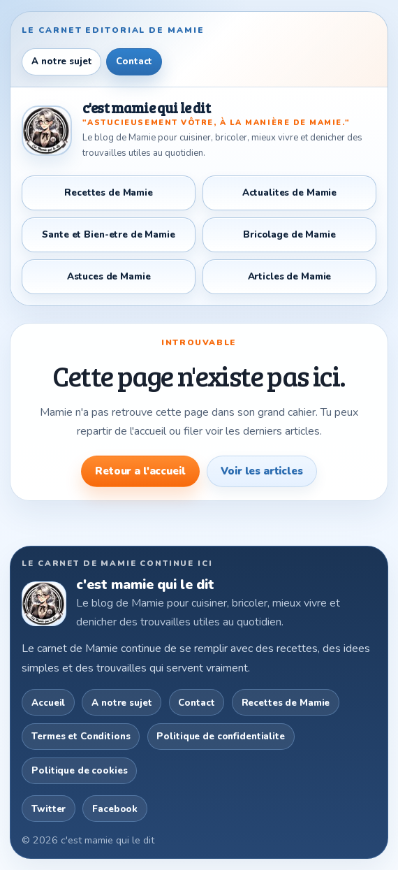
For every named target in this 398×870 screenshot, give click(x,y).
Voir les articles (261, 471)
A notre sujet (61, 61)
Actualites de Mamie (289, 192)
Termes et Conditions (80, 736)
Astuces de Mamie (109, 276)
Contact (134, 61)
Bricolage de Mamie (289, 234)
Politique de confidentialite (220, 736)
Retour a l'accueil (140, 471)
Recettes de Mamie (108, 192)
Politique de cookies (79, 770)
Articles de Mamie (290, 276)
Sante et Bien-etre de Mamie (108, 234)
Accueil (48, 702)
